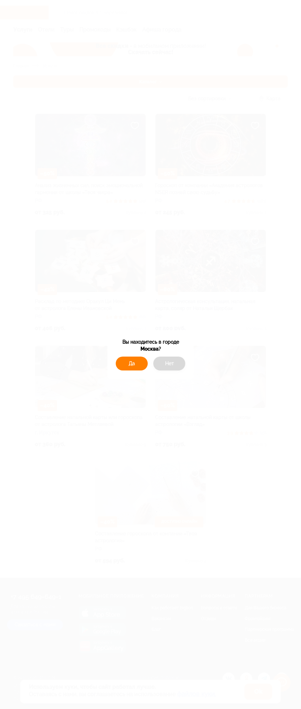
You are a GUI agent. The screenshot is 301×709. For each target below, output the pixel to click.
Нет (169, 363)
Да (132, 363)
